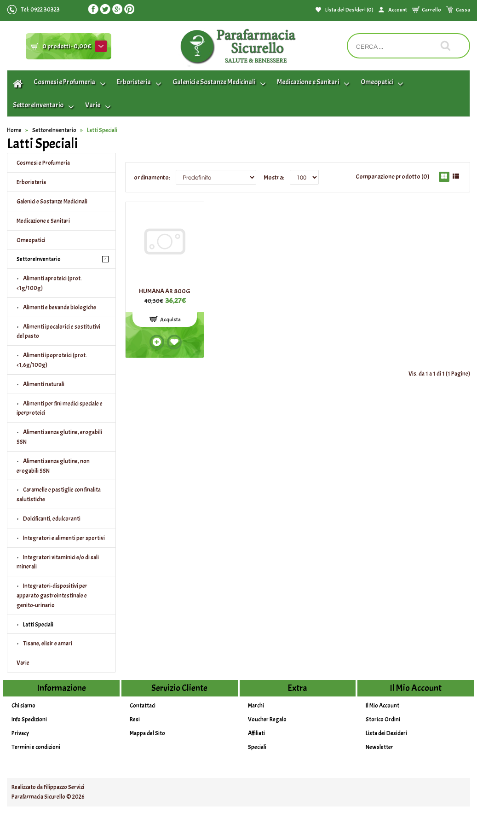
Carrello (431, 9)
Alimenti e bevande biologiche (59, 307)
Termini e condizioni (35, 747)
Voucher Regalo (267, 719)
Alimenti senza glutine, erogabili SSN (59, 437)
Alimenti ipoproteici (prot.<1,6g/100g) (52, 360)
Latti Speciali (102, 130)
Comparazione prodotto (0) (393, 176)
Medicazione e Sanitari (43, 221)
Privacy (20, 733)
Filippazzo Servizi (64, 787)
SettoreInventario (54, 130)
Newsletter (379, 747)
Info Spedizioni (29, 719)
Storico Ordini (383, 719)
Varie (23, 663)
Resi (135, 719)
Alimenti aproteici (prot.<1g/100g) (49, 283)
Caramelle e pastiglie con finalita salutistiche (59, 494)
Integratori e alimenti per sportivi (64, 538)
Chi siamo (23, 705)
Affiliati (256, 733)
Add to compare (156, 342)
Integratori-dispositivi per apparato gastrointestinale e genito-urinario (52, 595)
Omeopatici (31, 240)
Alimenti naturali (43, 384)
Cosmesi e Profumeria (43, 163)
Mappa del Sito (147, 733)
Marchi (256, 705)
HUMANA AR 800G (164, 291)
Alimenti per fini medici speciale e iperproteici (60, 408)
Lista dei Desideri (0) (349, 9)
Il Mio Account (382, 705)
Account (397, 9)
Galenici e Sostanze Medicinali (52, 201)
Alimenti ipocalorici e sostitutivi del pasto (58, 331)
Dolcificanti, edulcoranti (51, 518)
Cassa (463, 9)
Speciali (257, 747)
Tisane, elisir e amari (47, 643)
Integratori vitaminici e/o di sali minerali (58, 562)
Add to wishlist (174, 342)
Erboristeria (31, 182)
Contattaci (142, 705)
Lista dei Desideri (386, 733)
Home (14, 130)
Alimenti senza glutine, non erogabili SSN (53, 466)
